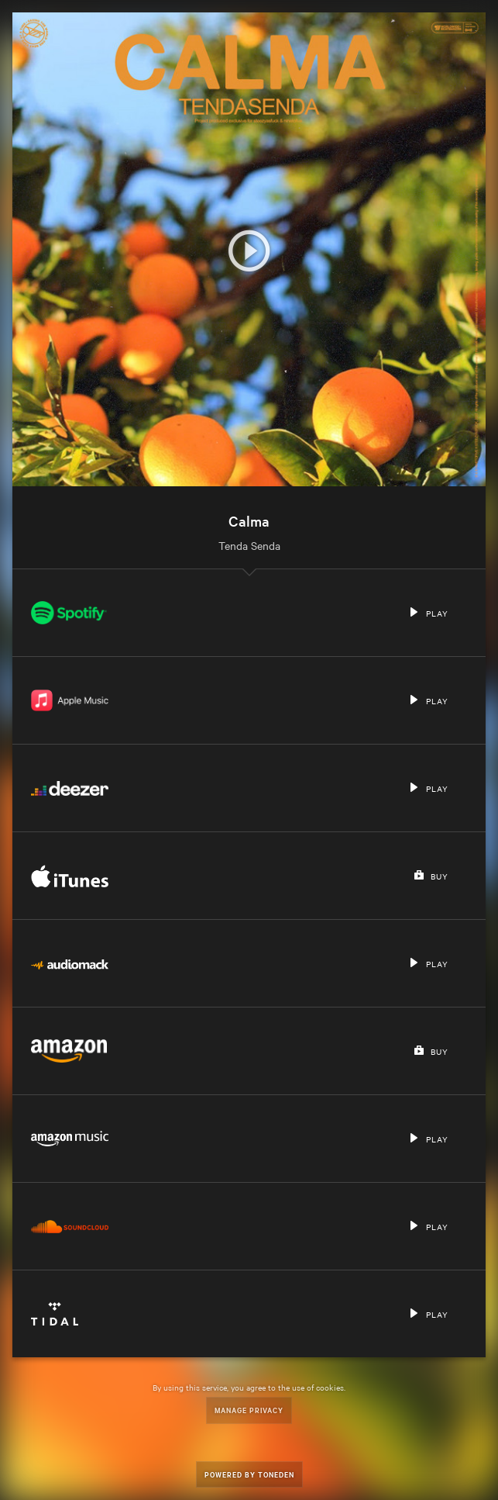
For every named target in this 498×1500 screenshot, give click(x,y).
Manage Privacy (249, 1409)
